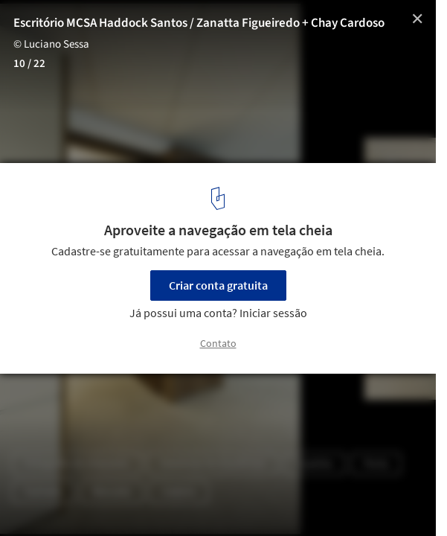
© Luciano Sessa (51, 44)
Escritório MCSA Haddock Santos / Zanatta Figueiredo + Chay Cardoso (199, 23)
